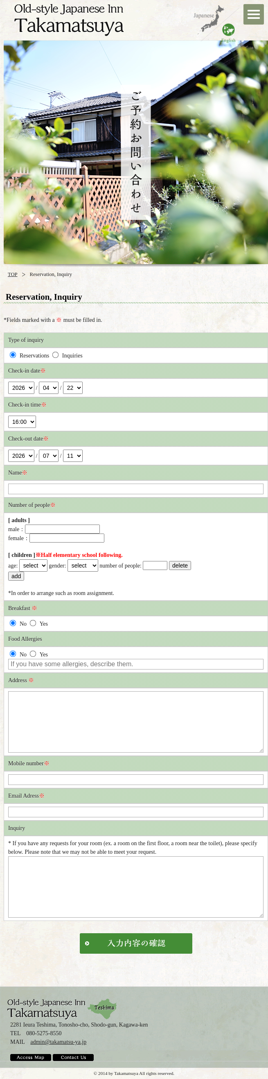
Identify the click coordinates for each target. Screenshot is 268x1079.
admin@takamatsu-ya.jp (58, 1042)
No (18, 624)
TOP (13, 274)
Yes (38, 624)
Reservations (30, 356)
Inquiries (67, 356)
